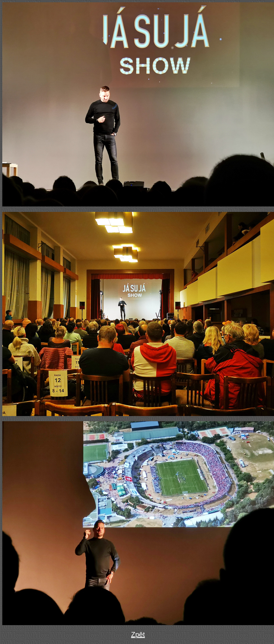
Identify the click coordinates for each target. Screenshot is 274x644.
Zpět (138, 634)
